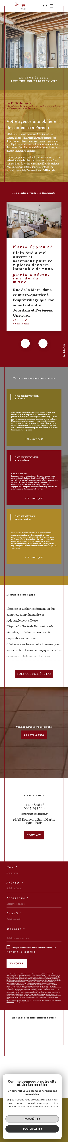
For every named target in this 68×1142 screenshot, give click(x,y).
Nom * (12, 867)
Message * (16, 929)
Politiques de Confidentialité (41, 1000)
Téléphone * (18, 898)
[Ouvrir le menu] (50, 6)
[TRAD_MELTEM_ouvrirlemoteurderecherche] (45, 6)
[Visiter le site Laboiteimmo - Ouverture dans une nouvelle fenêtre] (34, 1131)
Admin (58, 1117)
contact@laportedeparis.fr (34, 813)
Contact (63, 350)
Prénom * (15, 882)
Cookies (47, 1120)
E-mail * (14, 913)
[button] (43, 343)
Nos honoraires (14, 1117)
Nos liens (21, 1120)
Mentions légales (44, 1117)
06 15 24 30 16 (34, 808)
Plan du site (29, 1117)
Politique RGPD (35, 1120)
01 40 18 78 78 (34, 805)
